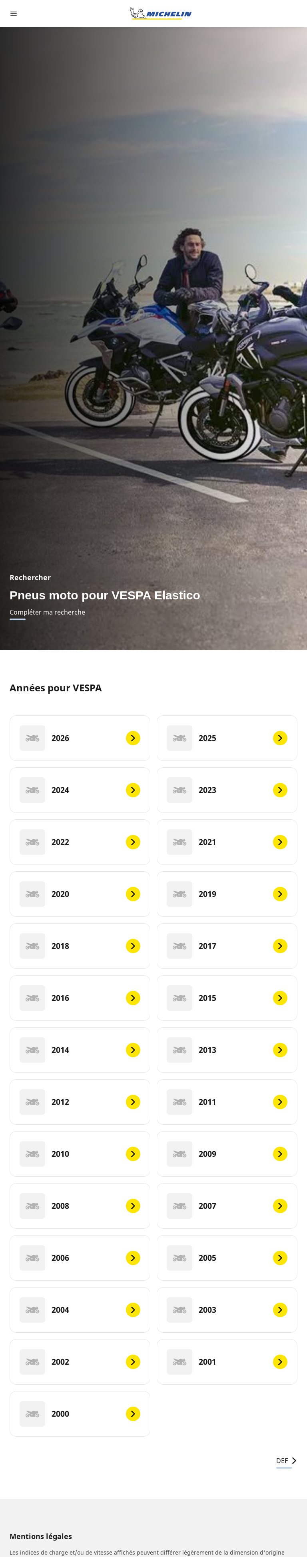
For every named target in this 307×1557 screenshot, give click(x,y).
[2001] (227, 1362)
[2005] (227, 1258)
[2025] (227, 738)
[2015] (227, 998)
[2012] (80, 1102)
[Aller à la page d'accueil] (161, 13)
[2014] (80, 1050)
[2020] (80, 894)
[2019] (227, 894)
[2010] (80, 1154)
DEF (286, 1460)
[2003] (227, 1310)
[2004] (80, 1310)
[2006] (80, 1258)
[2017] (227, 946)
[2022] (80, 842)
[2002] (80, 1362)
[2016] (80, 998)
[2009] (227, 1154)
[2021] (227, 842)
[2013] (227, 1050)
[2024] (80, 790)
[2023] (227, 790)
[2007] (227, 1206)
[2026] (80, 738)
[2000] (80, 1414)
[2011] (227, 1102)
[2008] (80, 1206)
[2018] (80, 946)
